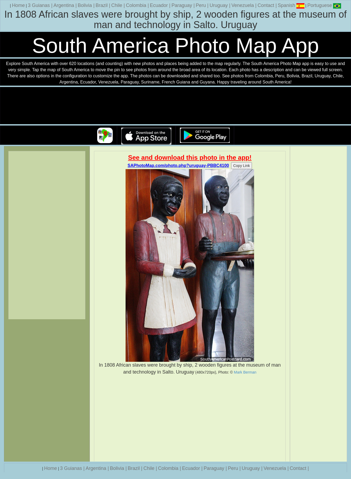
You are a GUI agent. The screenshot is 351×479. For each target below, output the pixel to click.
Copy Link (241, 166)
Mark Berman (245, 372)
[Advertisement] (189, 418)
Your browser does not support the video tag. (175, 106)
